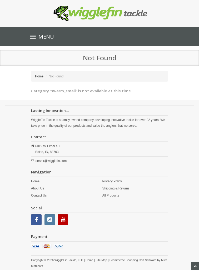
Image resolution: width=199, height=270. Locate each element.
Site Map (101, 260)
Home (39, 76)
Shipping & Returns (115, 188)
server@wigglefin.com (51, 161)
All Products (110, 195)
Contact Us (39, 195)
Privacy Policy (112, 181)
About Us (37, 188)
